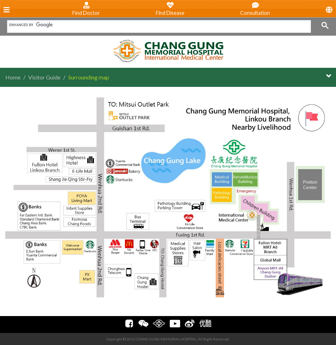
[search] (156, 24)
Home (12, 77)
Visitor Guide (44, 77)
